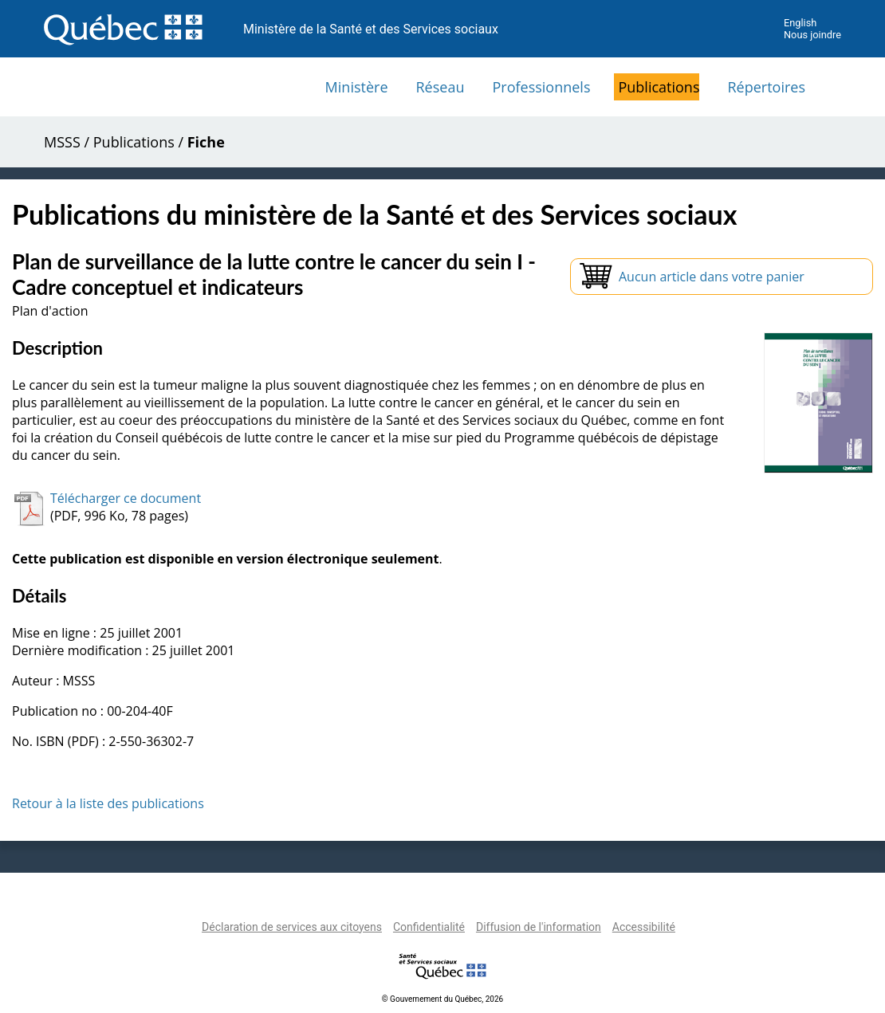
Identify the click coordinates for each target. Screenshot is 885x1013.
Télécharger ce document (125, 498)
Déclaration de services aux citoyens (292, 927)
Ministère (356, 86)
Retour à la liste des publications (108, 803)
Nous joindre (812, 35)
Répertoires (766, 86)
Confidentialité (429, 927)
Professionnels (541, 86)
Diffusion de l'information (538, 927)
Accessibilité (643, 927)
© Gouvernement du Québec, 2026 (442, 999)
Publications (658, 86)
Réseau (440, 86)
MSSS (62, 141)
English (800, 23)
